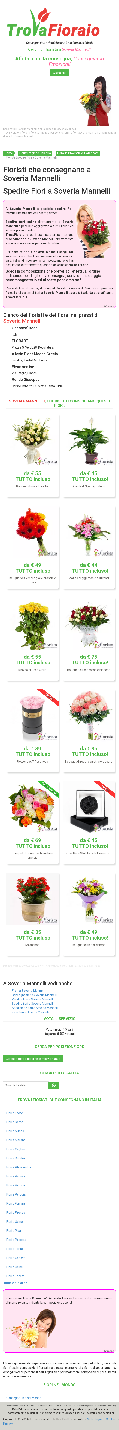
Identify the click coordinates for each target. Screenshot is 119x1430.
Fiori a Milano (15, 1131)
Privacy (8, 1423)
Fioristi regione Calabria (35, 153)
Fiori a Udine (14, 1221)
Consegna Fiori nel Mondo (23, 1398)
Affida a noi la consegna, (59, 61)
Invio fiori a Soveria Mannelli (30, 1012)
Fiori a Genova (15, 1258)
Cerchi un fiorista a (59, 49)
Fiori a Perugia (16, 1194)
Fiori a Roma (14, 1122)
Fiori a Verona (15, 1185)
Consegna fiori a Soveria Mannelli (34, 995)
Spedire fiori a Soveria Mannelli (32, 1003)
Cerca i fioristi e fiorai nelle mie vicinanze (33, 1059)
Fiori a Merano (16, 1140)
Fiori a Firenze (15, 1212)
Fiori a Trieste (15, 1276)
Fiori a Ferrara (15, 1203)
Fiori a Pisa (13, 1230)
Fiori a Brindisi (15, 1158)
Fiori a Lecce (14, 1113)
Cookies (111, 1419)
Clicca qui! (59, 73)
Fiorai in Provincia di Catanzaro (78, 153)
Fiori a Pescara (16, 1239)
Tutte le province (15, 1283)
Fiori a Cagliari (15, 1149)
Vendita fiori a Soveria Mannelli (32, 999)
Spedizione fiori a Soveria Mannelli (35, 1008)
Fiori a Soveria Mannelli (28, 990)
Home (9, 153)
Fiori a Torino (15, 1249)
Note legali (94, 1419)
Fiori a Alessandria (18, 1167)
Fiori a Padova (15, 1176)
